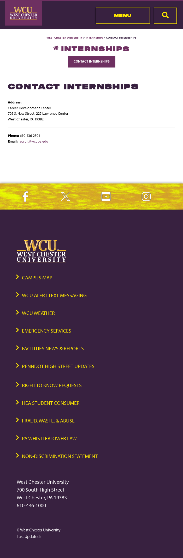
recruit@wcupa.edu (33, 141)
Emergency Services (46, 330)
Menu (123, 15)
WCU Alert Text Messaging (54, 295)
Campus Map (37, 277)
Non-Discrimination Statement (60, 456)
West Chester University (64, 37)
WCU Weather (38, 313)
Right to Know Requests (52, 385)
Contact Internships (92, 61)
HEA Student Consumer (51, 403)
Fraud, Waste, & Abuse (48, 420)
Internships (94, 37)
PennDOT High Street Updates (58, 366)
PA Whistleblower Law (49, 438)
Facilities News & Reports (53, 348)
